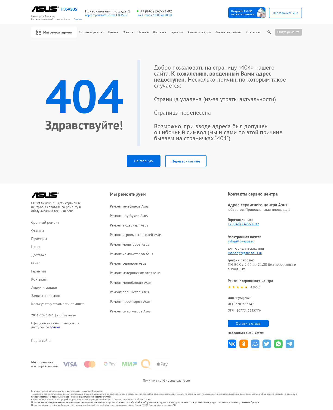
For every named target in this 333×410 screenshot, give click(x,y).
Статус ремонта (288, 32)
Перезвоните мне (186, 161)
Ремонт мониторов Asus (129, 244)
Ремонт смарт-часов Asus (130, 311)
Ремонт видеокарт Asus (129, 225)
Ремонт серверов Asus (128, 263)
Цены (113, 32)
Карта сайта (41, 340)
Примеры (39, 238)
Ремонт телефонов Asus (129, 206)
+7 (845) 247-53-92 (156, 11)
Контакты (253, 32)
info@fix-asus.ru (241, 241)
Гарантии (177, 32)
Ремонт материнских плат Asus (135, 272)
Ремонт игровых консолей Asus (136, 234)
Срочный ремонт (91, 32)
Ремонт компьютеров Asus (131, 253)
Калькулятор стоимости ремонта (57, 304)
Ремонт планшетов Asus (129, 292)
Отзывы (143, 32)
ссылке (55, 327)
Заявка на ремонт (228, 32)
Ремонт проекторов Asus (130, 301)
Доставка (159, 32)
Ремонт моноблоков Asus (130, 282)
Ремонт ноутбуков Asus (129, 215)
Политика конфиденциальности (166, 380)
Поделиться (232, 344)
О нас (128, 32)
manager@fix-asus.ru (245, 253)
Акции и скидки (199, 32)
